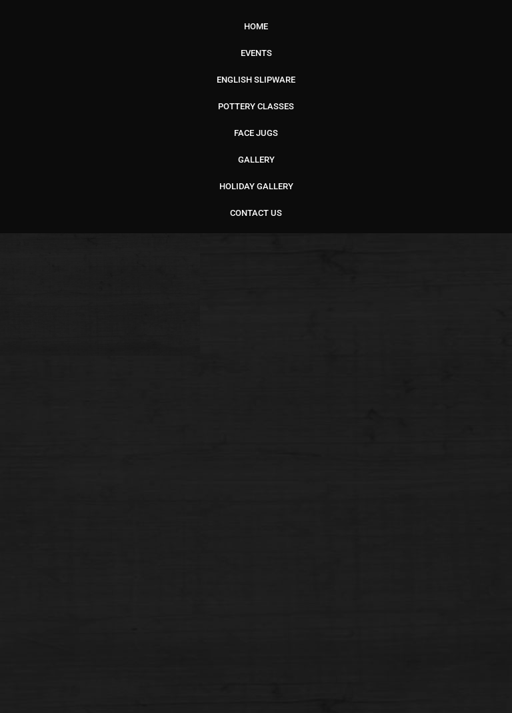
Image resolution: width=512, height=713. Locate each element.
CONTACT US (256, 213)
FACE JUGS (256, 133)
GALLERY (256, 160)
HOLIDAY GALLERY (256, 186)
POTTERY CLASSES (256, 106)
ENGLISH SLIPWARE (256, 80)
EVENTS (256, 53)
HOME (256, 26)
